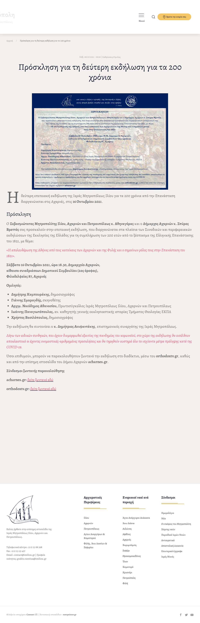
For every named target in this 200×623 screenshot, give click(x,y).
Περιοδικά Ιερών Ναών (173, 535)
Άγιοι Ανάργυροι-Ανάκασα (136, 518)
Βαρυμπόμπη (129, 545)
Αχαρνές (127, 539)
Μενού (142, 20)
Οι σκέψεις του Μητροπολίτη (176, 524)
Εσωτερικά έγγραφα (171, 551)
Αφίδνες (127, 534)
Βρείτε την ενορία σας (174, 17)
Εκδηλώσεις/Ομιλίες (111, 57)
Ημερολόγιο (167, 513)
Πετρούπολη (129, 578)
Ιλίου (86, 518)
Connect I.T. (32, 614)
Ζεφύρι (126, 550)
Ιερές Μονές (167, 556)
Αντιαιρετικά (168, 540)
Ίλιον (125, 561)
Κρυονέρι (127, 572)
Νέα (163, 518)
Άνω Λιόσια (129, 523)
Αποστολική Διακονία (172, 546)
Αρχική (9, 40)
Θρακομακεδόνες (132, 556)
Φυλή (125, 583)
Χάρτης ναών (168, 529)
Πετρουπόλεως (91, 529)
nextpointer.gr (69, 614)
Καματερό (128, 567)
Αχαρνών (88, 523)
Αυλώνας (127, 529)
